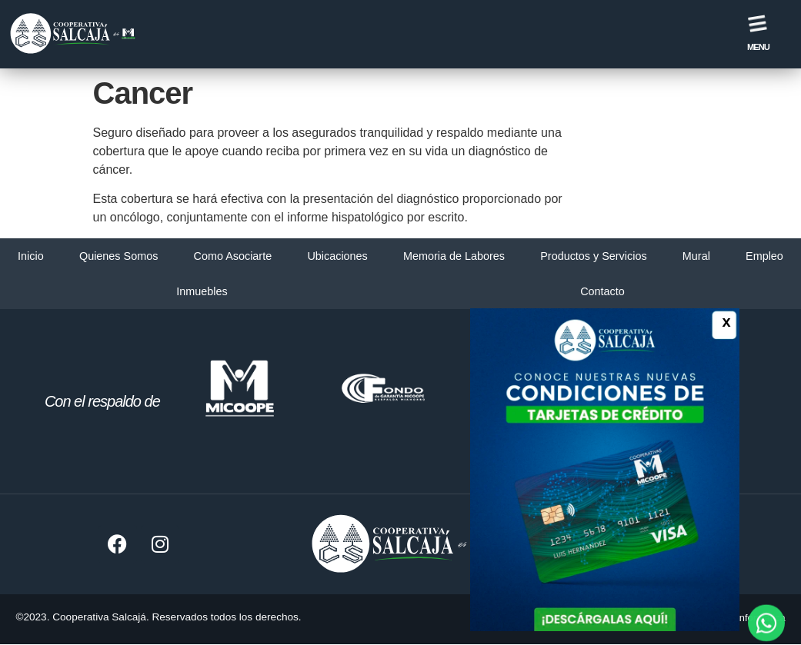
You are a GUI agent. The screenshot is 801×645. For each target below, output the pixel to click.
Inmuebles (201, 291)
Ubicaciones (337, 256)
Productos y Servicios (593, 256)
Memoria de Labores (454, 256)
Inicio (31, 256)
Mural (696, 256)
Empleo (764, 256)
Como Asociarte (233, 256)
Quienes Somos (118, 256)
